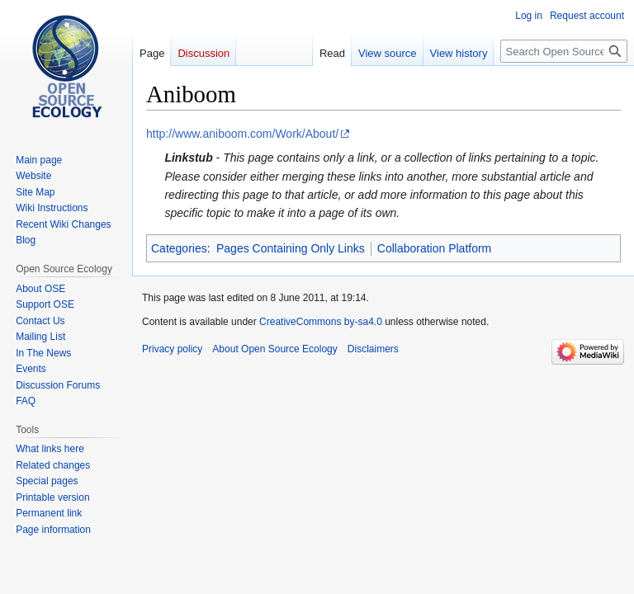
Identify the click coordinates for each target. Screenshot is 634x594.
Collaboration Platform (434, 248)
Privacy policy (172, 349)
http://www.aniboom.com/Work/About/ (242, 133)
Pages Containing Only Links (290, 248)
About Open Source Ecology (274, 349)
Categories (179, 248)
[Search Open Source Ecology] (563, 51)
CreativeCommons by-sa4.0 (320, 322)
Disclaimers (373, 349)
